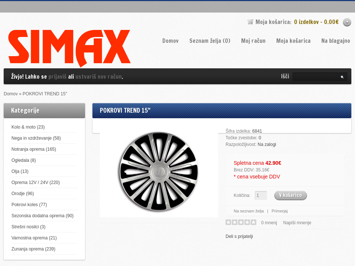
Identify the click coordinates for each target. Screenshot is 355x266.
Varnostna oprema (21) (34, 238)
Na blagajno (335, 41)
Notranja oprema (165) (33, 149)
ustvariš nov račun (98, 77)
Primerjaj (280, 211)
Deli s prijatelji (239, 236)
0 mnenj (269, 222)
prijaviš (57, 77)
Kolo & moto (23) (28, 127)
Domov (170, 41)
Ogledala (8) (23, 160)
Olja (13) (19, 171)
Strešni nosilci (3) (28, 226)
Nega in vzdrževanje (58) (36, 138)
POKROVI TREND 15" (45, 93)
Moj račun (253, 41)
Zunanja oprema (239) (33, 249)
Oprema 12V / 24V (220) (35, 182)
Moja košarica (293, 41)
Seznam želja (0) (209, 41)
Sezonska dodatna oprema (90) (42, 215)
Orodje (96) (22, 193)
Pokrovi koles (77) (29, 204)
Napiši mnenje (297, 222)
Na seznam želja (249, 211)
